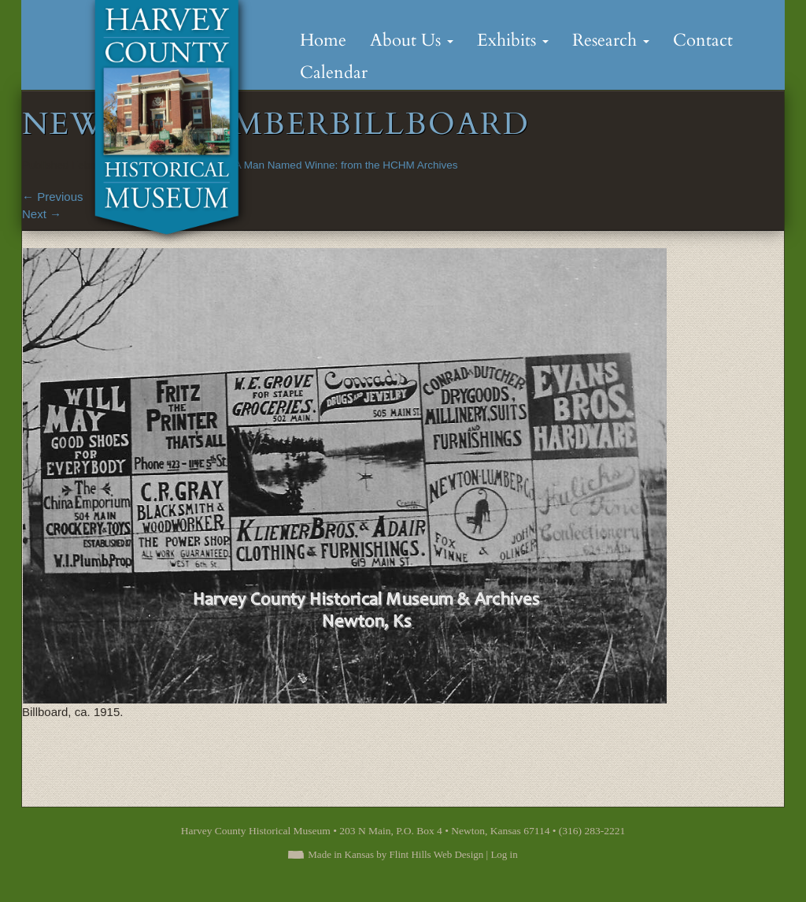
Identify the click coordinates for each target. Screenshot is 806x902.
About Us (411, 40)
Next (41, 214)
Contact (703, 40)
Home (323, 40)
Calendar (334, 72)
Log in (503, 854)
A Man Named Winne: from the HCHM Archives (346, 165)
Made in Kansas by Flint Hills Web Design (395, 854)
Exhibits (513, 40)
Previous (52, 196)
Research (610, 40)
